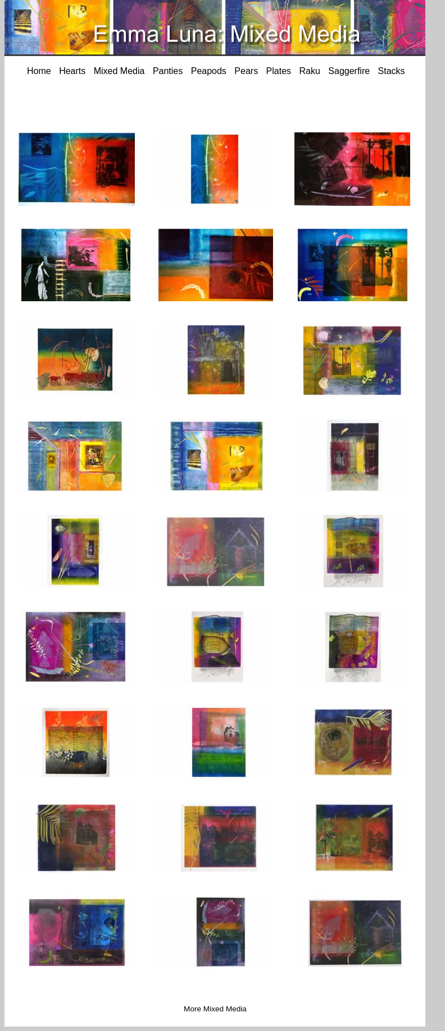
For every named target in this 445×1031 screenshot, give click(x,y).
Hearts (72, 71)
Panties (168, 71)
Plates (278, 71)
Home (39, 71)
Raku (309, 71)
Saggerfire (349, 71)
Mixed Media (119, 71)
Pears (246, 71)
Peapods (208, 71)
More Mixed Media (215, 1009)
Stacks (391, 71)
